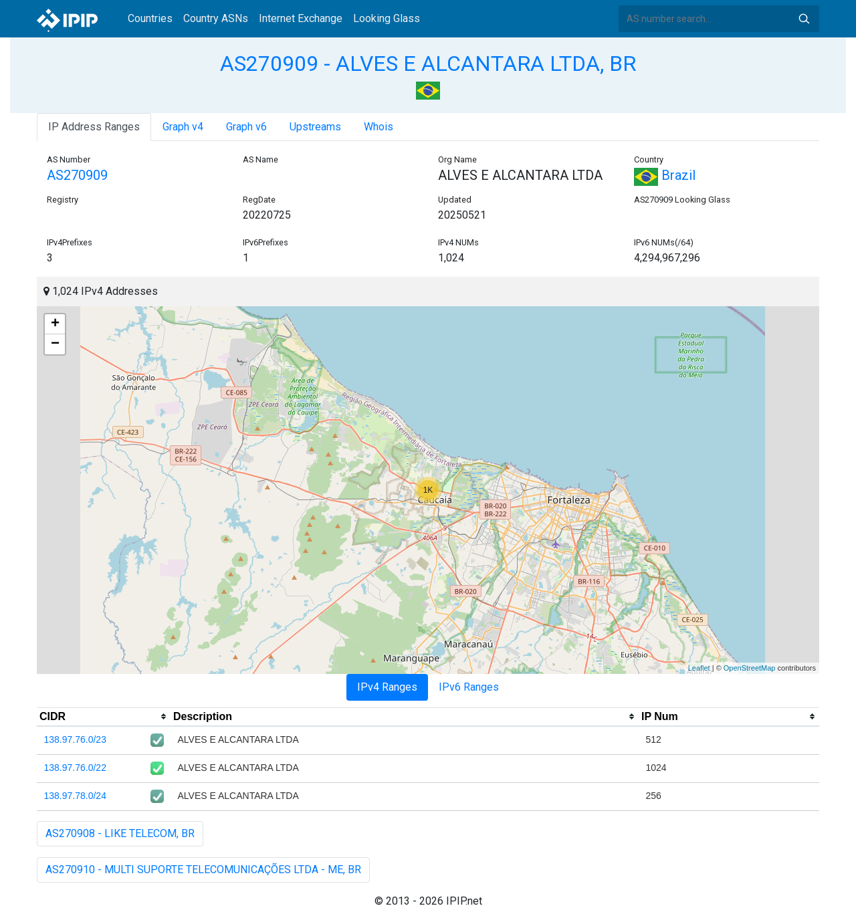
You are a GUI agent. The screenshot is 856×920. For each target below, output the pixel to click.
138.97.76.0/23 (75, 739)
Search (803, 18)
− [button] (55, 344)
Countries (150, 18)
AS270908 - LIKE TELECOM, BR (120, 833)
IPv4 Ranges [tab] (387, 687)
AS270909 (77, 175)
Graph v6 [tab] (246, 126)
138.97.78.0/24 (75, 795)
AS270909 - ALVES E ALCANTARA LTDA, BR (428, 63)
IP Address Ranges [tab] (94, 126)
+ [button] (55, 324)
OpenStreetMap (750, 668)
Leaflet (699, 668)
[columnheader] (104, 716)
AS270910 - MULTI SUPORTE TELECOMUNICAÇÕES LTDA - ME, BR (203, 869)
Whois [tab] (378, 126)
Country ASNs (215, 18)
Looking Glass (386, 18)
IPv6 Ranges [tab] (469, 687)
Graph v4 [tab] (183, 126)
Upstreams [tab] (315, 126)
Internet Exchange (300, 18)
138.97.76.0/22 (75, 767)
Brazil (665, 175)
